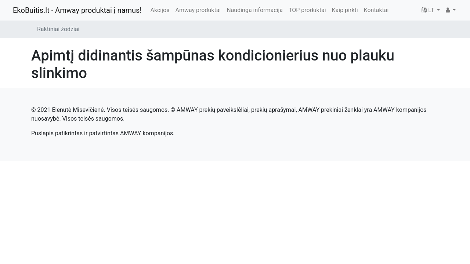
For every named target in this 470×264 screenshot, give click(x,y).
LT (428, 10)
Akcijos (160, 10)
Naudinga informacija (255, 10)
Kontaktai (376, 10)
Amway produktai (198, 10)
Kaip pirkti (345, 10)
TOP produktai (307, 10)
